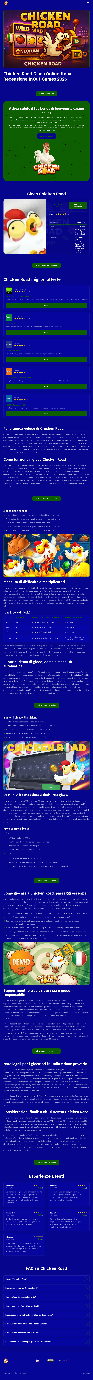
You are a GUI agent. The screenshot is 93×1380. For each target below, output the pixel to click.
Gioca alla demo (58, 205)
